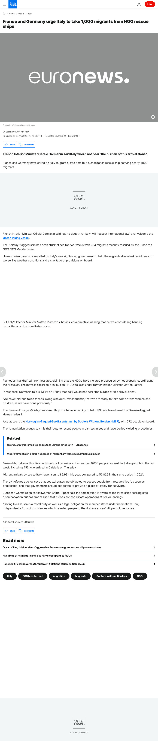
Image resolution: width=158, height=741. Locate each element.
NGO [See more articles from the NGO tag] (140, 576)
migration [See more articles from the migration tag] (59, 576)
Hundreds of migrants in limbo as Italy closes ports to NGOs (37, 555)
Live (149, 4)
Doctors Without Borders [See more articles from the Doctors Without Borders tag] (111, 576)
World (21, 14)
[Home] (4, 13)
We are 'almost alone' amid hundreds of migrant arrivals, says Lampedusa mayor (53, 453)
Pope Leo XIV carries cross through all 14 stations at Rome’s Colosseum (44, 563)
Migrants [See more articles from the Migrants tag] (80, 576)
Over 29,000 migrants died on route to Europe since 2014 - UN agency (47, 444)
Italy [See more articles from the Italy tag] (9, 576)
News (11, 14)
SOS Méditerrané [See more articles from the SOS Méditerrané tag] (33, 576)
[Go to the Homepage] (12, 4)
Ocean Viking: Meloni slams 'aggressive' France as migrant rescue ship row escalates (52, 547)
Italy (30, 14)
